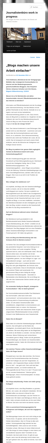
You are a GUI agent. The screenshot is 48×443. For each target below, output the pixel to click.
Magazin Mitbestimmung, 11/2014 (17, 91)
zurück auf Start (11, 50)
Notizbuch (9, 42)
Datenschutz (27, 46)
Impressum (27, 42)
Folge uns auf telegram (13, 46)
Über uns (18, 42)
